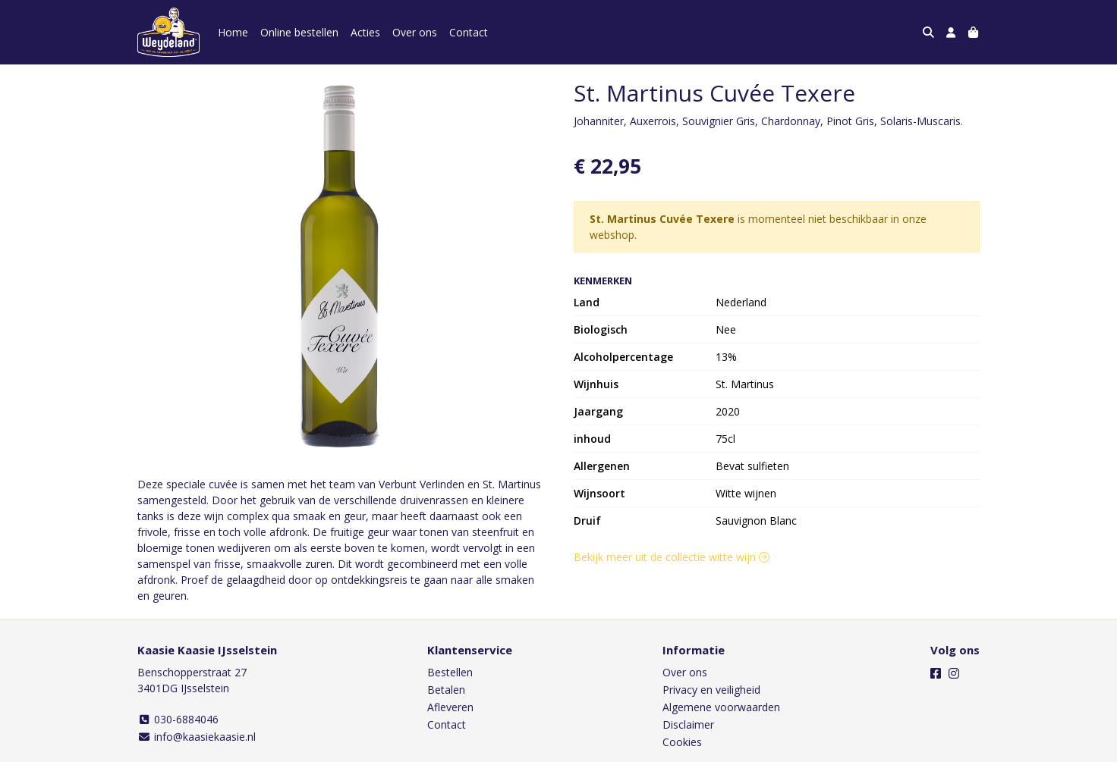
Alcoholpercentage (623, 357)
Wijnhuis (596, 384)
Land (586, 302)
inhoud (592, 438)
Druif (587, 520)
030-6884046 (178, 719)
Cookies (682, 742)
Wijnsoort (599, 493)
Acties (365, 32)
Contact (468, 32)
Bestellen (450, 672)
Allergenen (602, 466)
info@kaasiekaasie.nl (196, 736)
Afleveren (450, 707)
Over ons (414, 32)
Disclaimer (688, 724)
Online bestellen (299, 32)
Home (233, 32)
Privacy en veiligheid (711, 689)
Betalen (446, 689)
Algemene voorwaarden (721, 707)
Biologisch (601, 329)
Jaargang (598, 411)
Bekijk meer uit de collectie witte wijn (671, 557)
